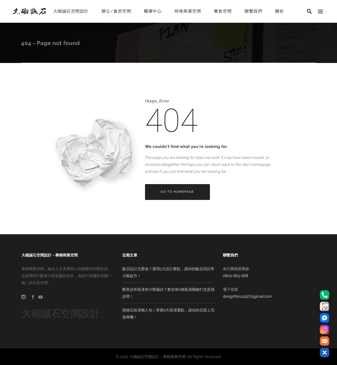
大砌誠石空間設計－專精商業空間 (157, 357)
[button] (324, 352)
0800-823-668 (235, 276)
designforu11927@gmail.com (247, 296)
